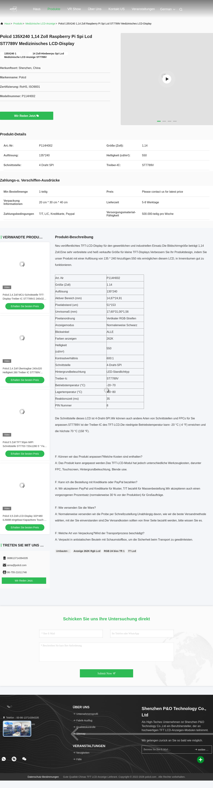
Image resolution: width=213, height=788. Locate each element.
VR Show (74, 9)
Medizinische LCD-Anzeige (40, 23)
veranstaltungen (143, 9)
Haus (36, 9)
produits (17, 23)
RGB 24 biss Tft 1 (114, 551)
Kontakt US (116, 9)
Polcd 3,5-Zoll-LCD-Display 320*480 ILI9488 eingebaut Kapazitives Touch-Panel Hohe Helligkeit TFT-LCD (23, 520)
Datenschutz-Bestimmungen (43, 776)
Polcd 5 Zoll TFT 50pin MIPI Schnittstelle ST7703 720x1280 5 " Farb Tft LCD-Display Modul (25, 446)
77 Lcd (132, 551)
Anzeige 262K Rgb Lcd (87, 551)
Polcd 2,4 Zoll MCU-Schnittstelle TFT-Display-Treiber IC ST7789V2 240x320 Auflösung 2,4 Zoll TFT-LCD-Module (24, 298)
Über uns (94, 9)
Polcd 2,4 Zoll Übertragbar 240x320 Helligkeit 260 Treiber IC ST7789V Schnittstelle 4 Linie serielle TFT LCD (23, 372)
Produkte (54, 9)
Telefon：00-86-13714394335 (20, 717)
